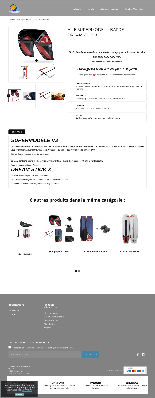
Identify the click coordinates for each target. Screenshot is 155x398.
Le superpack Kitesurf (59, 251)
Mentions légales (51, 313)
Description (17, 132)
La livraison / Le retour (109, 9)
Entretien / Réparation (133, 9)
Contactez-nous (51, 320)
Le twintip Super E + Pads (95, 251)
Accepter (19, 394)
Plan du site (49, 324)
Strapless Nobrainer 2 (130, 251)
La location (77, 9)
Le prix (91, 9)
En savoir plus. (27, 391)
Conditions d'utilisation (54, 317)
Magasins (48, 328)
